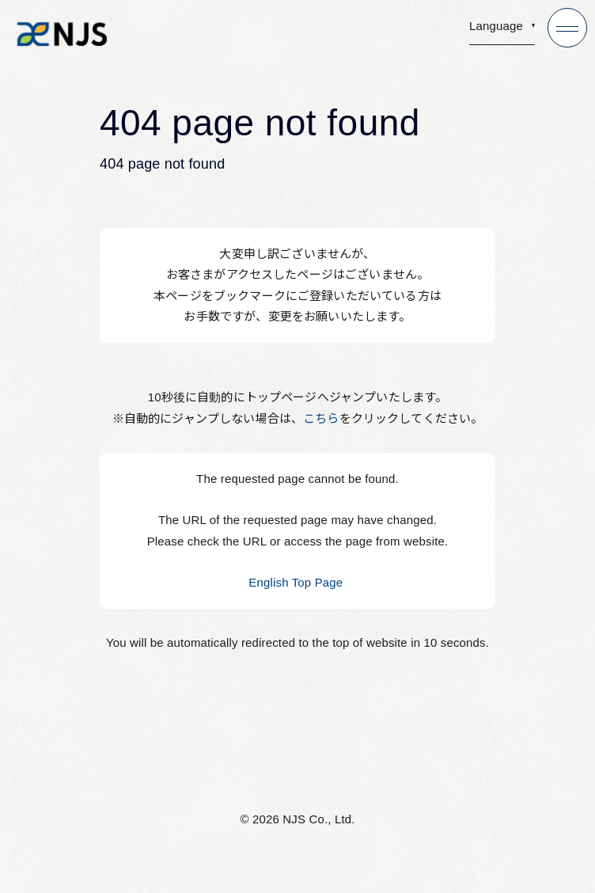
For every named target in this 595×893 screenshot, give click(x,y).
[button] (502, 30)
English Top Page (297, 582)
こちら (321, 418)
